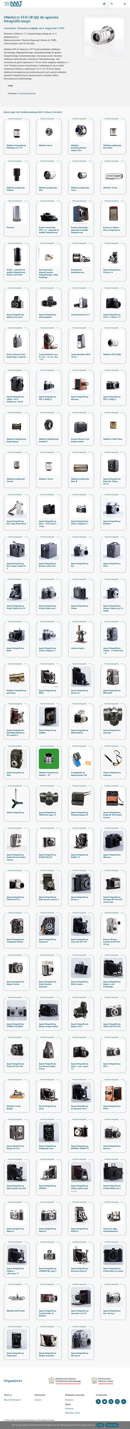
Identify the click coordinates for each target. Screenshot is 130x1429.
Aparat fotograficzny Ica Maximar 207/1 (79, 1107)
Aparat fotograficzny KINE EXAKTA (79, 731)
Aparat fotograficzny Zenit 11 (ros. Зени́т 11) (79, 1066)
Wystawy (69, 1400)
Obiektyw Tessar (46, 479)
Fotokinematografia (27, 93)
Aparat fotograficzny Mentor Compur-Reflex (48, 1025)
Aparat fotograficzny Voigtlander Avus (47, 1147)
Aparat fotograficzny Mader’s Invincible (47, 1354)
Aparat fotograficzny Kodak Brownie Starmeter (47, 984)
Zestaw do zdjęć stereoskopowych (110, 1230)
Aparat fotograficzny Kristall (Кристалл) (47, 607)
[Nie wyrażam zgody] (127, 1425)
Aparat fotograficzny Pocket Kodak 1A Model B (47, 1313)
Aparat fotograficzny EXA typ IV (79, 1354)
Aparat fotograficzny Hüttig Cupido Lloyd (79, 1187)
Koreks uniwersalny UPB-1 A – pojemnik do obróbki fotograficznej (49, 230)
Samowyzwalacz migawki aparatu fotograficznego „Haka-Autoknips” (49, 273)
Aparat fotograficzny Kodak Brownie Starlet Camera (16, 857)
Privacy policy (112, 1425)
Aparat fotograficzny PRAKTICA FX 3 (15, 898)
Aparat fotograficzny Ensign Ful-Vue (15, 1147)
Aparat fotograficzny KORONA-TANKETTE (80, 1147)
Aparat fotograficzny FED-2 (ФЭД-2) (112, 398)
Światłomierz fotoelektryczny (77, 271)
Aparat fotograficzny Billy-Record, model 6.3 (49, 898)
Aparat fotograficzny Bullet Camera (79, 983)
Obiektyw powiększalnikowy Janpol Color (78, 148)
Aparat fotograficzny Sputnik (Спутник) (15, 316)
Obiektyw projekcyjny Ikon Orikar (112, 146)
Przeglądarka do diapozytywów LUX (79, 773)
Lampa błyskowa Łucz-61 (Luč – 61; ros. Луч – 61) (49, 357)
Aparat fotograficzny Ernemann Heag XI (79, 1269)
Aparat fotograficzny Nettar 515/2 (79, 1025)
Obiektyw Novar (45, 145)
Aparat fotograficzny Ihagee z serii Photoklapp (112, 984)
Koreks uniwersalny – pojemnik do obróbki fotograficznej (80, 230)
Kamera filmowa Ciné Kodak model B (80, 440)
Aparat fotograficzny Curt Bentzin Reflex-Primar (47, 1066)
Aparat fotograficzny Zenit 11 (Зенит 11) (112, 316)
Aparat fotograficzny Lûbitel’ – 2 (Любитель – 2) (113, 650)
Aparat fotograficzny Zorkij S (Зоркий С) (47, 649)
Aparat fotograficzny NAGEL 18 (79, 856)
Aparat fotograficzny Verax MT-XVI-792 (79, 940)
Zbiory (68, 1404)
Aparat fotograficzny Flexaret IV (47, 940)
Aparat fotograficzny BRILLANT (112, 691)
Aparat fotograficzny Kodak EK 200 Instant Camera (112, 815)
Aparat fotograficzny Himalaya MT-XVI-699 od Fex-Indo (112, 899)
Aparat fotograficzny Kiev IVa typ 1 (112, 1312)
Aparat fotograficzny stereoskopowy (47, 316)
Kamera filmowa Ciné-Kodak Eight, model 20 (16, 355)
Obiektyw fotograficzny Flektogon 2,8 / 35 (16, 146)
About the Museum (12, 1400)
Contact (37, 1400)
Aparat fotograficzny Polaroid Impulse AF (79, 813)
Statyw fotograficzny (15, 812)
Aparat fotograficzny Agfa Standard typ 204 (16, 1187)
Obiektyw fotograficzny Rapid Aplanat (16, 440)
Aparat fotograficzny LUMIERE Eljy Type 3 (47, 1269)
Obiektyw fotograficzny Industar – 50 (49, 773)
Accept (100, 1425)
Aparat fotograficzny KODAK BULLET (47, 856)
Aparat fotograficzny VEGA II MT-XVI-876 (112, 1025)
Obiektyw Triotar (110, 188)
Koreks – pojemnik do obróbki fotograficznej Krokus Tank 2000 (16, 272)
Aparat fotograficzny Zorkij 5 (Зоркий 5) (79, 522)
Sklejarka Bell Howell (16, 1311)
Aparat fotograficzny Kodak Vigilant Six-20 (16, 607)
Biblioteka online (72, 1413)
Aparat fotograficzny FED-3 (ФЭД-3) (47, 398)
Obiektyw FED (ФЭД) (112, 354)
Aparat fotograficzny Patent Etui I (15, 1354)
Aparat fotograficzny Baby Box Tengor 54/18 (112, 481)
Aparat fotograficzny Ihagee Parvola (15, 983)
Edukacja (69, 1408)
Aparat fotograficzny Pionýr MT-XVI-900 (15, 1065)
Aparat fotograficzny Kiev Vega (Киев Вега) (16, 522)
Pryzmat (10, 227)
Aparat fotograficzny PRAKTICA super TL (47, 813)
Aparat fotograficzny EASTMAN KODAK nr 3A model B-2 (16, 732)
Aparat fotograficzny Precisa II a (112, 271)
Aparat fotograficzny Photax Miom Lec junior (113, 1269)
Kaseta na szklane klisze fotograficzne (111, 228)
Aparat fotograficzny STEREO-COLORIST (15, 1025)
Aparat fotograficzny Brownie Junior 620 (47, 564)
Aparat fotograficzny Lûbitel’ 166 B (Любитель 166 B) (15, 399)
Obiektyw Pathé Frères (112, 439)
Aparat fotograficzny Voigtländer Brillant (15, 940)
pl (112, 4)
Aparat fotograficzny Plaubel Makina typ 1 (112, 1187)
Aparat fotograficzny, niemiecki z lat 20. (80, 1312)
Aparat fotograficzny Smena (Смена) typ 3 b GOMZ (113, 608)
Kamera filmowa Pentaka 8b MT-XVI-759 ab (111, 942)
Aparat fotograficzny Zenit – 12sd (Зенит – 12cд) (48, 523)
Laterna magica (77, 648)
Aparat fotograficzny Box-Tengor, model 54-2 (16, 566)
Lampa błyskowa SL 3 (80, 315)
